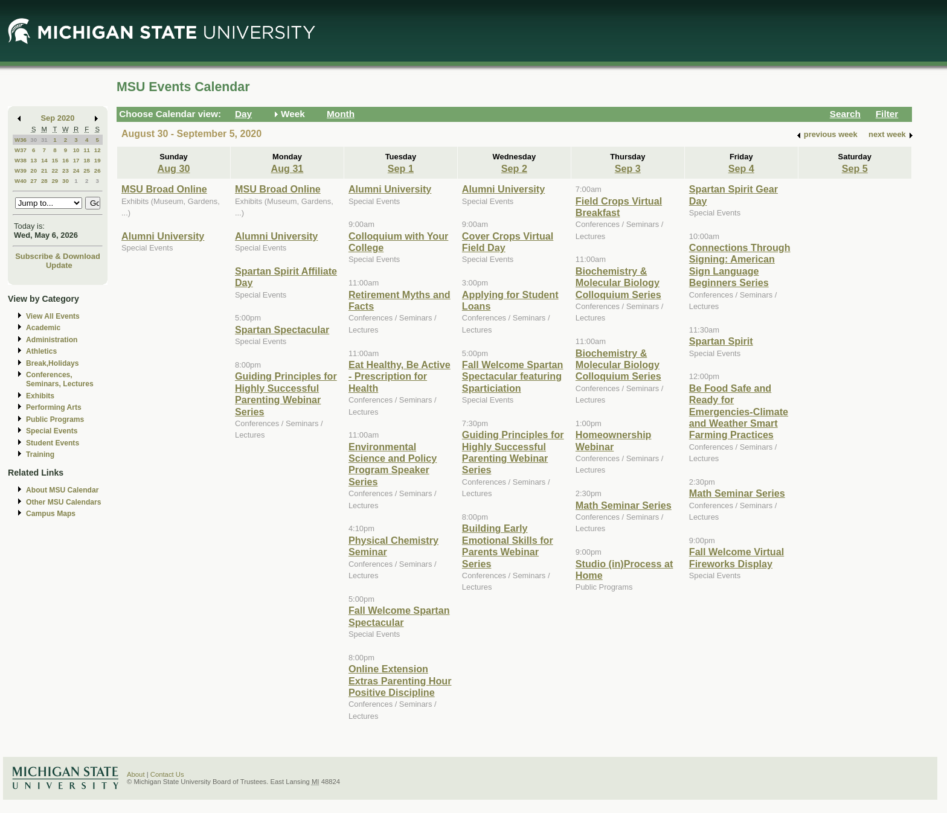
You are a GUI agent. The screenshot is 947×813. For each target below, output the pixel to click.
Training (40, 454)
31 (44, 139)
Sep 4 (741, 168)
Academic (43, 328)
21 (44, 170)
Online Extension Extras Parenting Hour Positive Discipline (400, 680)
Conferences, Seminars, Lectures (60, 379)
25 (86, 170)
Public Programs (55, 419)
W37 (20, 150)
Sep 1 (401, 168)
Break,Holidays (52, 363)
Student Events (52, 443)
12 (97, 150)
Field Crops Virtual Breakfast (619, 207)
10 (76, 150)
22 (54, 170)
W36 (20, 139)
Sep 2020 (58, 118)
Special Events (51, 431)
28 (44, 180)
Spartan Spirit (721, 341)
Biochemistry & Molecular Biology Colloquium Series (618, 283)
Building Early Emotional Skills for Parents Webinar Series (507, 546)
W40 (20, 180)
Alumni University (162, 236)
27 (33, 180)
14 (44, 160)
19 (97, 160)
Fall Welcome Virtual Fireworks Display (736, 557)
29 (54, 180)
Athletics (41, 351)
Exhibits (40, 396)
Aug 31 (287, 168)
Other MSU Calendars (63, 502)
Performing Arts (54, 407)
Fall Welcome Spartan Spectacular (399, 616)
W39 (20, 170)
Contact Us (167, 774)
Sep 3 (628, 168)
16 (65, 160)
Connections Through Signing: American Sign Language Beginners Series (740, 265)
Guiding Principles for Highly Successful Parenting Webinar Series (286, 393)
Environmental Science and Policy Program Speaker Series (392, 464)
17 (76, 160)
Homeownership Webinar (614, 440)
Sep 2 (514, 168)
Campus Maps (50, 513)
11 (86, 150)
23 (65, 170)
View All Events (53, 316)
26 (97, 170)
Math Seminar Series (624, 505)
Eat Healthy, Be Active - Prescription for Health (399, 376)
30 (33, 139)
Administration (51, 340)
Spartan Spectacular (282, 329)
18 (86, 160)
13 (33, 160)
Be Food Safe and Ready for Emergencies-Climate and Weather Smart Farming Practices (738, 412)
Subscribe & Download (57, 256)
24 (76, 170)
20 (33, 170)
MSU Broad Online (164, 188)
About (136, 774)
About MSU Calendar (62, 490)
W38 (20, 160)
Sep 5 (855, 168)
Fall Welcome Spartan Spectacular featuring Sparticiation (512, 376)
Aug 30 (174, 168)
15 (54, 160)
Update (59, 265)
